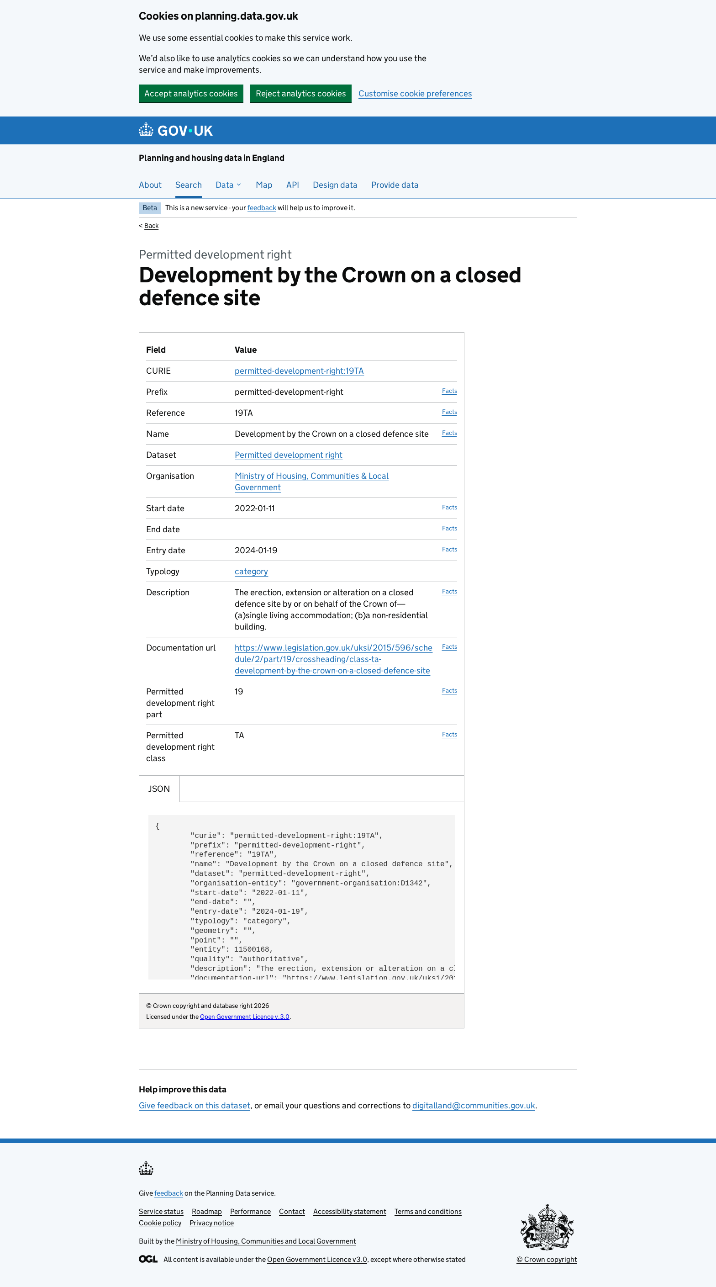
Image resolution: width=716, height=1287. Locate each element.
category (251, 571)
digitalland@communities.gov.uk (473, 1105)
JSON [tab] (159, 789)
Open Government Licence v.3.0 (245, 1016)
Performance (250, 1211)
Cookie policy (160, 1222)
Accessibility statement (349, 1211)
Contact (292, 1211)
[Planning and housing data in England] (177, 130)
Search (188, 185)
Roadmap (207, 1211)
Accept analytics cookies (191, 93)
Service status (161, 1211)
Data (229, 185)
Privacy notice (212, 1222)
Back (151, 225)
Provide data (395, 185)
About (150, 185)
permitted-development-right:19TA (299, 370)
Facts (449, 391)
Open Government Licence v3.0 (317, 1259)
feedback (261, 207)
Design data (335, 185)
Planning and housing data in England (211, 158)
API (292, 185)
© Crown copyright (546, 1259)
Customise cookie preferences (415, 93)
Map (264, 185)
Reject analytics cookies (301, 93)
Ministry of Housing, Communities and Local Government (266, 1241)
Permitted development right (288, 455)
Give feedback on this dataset (194, 1105)
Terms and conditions (428, 1211)
